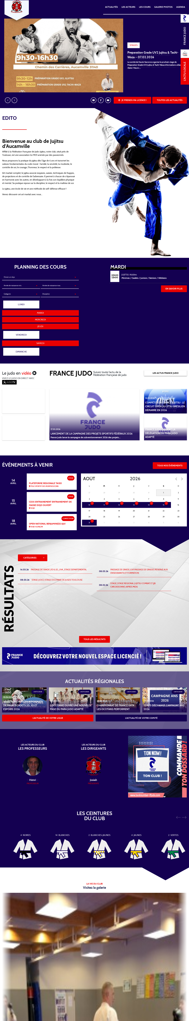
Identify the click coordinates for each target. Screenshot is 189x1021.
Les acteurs (128, 7)
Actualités (111, 7)
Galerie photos (163, 7)
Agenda (180, 7)
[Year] (127, 462)
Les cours (145, 7)
